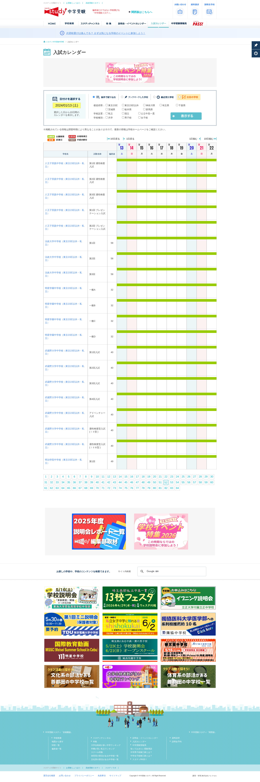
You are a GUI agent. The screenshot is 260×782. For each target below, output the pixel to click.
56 (188, 482)
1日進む (193, 138)
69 (91, 488)
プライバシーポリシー (84, 775)
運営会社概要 (49, 775)
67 (80, 488)
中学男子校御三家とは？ (141, 752)
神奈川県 (150, 105)
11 (103, 476)
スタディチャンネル (102, 738)
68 (85, 488)
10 (97, 476)
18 (143, 476)
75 (125, 488)
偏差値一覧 (56, 749)
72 (108, 488)
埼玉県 (165, 105)
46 (131, 482)
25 (183, 476)
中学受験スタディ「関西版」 (204, 732)
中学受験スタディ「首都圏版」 (59, 732)
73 (114, 488)
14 (120, 476)
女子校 (144, 117)
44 (120, 482)
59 (206, 482)
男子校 (128, 117)
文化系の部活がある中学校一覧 (105, 759)
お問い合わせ (65, 775)
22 (166, 476)
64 (62, 488)
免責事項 (102, 775)
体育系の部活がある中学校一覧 (105, 756)
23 (171, 476)
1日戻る (130, 138)
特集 (95, 741)
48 (143, 482)
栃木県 (128, 109)
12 (108, 476)
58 (200, 482)
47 (137, 482)
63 (57, 488)
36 (74, 482)
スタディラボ (110, 768)
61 (45, 488)
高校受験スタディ (93, 3)
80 (154, 488)
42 (108, 482)
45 (125, 482)
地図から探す (57, 741)
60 (211, 482)
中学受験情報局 (139, 745)
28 (200, 476)
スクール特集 (97, 752)
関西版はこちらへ (141, 12)
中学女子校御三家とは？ (141, 756)
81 (160, 488)
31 (45, 482)
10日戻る (115, 138)
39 (91, 482)
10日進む (208, 138)
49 (148, 482)
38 (85, 482)
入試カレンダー (139, 741)
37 (80, 482)
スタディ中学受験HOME (55, 42)
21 (160, 476)
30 (211, 476)
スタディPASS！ (139, 759)
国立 (127, 113)
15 (125, 476)
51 (160, 482)
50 (154, 482)
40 (97, 482)
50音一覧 (56, 745)
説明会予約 (177, 741)
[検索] (171, 571)
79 (148, 488)
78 (143, 488)
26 (188, 476)
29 (206, 476)
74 (120, 488)
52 (166, 482)
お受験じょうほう (73, 3)
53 (171, 482)
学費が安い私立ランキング (103, 749)
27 (194, 476)
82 (166, 488)
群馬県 (149, 109)
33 (57, 482)
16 (131, 476)
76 (131, 488)
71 (103, 488)
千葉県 (182, 105)
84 (177, 488)
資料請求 (176, 738)
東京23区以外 (132, 105)
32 (51, 482)
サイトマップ (115, 775)
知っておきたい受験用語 (141, 749)
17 (137, 476)
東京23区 (113, 105)
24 (177, 476)
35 (68, 482)
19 (148, 476)
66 (74, 488)
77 (137, 488)
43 (114, 482)
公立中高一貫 (148, 113)
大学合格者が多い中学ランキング (106, 745)
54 (177, 482)
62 (51, 488)
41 (103, 482)
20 (154, 476)
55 (183, 482)
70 (97, 488)
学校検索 (57, 738)
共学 (110, 117)
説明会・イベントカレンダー (145, 738)
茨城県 (111, 109)
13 (114, 476)
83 (171, 488)
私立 (110, 113)
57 (194, 482)
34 (62, 482)
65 (68, 488)
